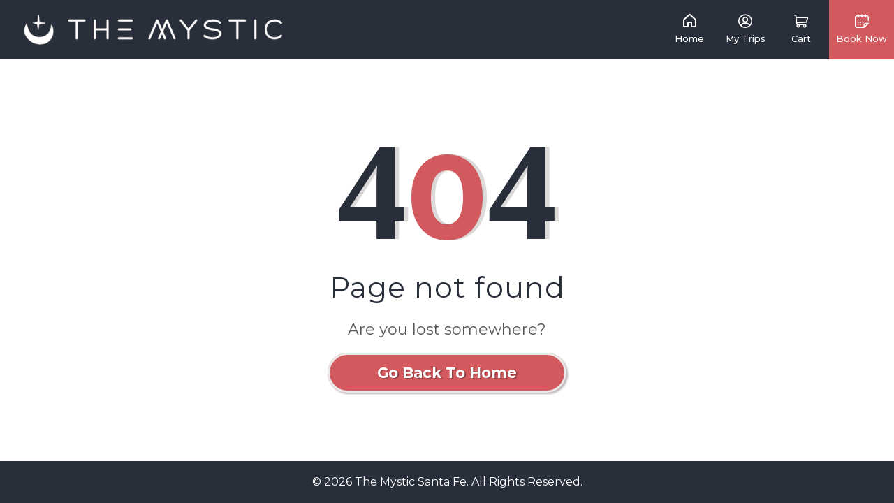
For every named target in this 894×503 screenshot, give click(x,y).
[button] (801, 29)
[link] (153, 29)
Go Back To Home (447, 372)
